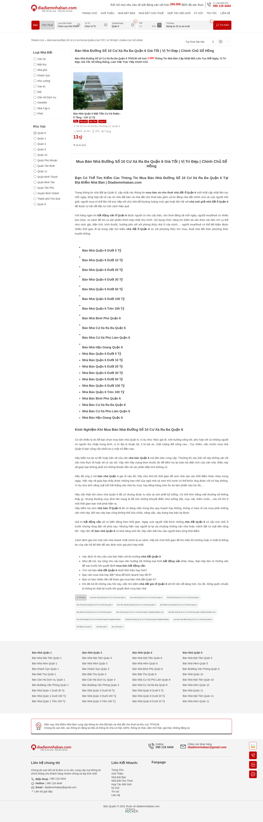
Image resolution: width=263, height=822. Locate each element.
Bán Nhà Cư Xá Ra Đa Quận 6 (104, 328)
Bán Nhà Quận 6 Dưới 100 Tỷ (103, 299)
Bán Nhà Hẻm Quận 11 (196, 701)
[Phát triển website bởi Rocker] (131, 807)
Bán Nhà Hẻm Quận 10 (196, 685)
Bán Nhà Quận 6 (142, 652)
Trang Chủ (89, 13)
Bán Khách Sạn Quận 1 (45, 668)
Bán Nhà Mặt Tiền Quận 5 (197, 658)
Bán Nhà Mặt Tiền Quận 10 (198, 679)
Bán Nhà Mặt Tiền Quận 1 (47, 658)
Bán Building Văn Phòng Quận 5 (201, 668)
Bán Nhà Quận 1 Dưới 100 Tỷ (49, 695)
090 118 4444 (222, 5)
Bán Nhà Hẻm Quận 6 (145, 663)
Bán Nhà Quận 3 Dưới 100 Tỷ (99, 695)
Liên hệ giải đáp (41, 791)
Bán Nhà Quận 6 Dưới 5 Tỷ (101, 250)
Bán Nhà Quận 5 (192, 652)
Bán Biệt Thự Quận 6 (144, 674)
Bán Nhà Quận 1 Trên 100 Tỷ (48, 701)
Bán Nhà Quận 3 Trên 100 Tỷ (99, 701)
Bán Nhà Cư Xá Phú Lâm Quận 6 (106, 337)
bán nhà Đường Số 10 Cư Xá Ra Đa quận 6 (146, 597)
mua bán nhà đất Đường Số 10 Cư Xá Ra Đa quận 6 (193, 619)
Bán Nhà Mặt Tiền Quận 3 (97, 658)
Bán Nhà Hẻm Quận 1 (44, 663)
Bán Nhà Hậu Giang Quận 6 (102, 347)
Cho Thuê (47, 25)
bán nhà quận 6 (117, 627)
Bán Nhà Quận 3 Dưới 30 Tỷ (98, 690)
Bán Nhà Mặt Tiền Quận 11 (198, 695)
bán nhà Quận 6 (105, 530)
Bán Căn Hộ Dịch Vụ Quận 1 (48, 679)
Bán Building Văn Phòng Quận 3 (100, 685)
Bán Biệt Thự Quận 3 (94, 674)
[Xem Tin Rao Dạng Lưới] (220, 41)
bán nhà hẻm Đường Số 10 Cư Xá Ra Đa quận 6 (95, 605)
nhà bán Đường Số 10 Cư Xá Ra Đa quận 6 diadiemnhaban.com (192, 612)
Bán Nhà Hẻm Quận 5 (195, 663)
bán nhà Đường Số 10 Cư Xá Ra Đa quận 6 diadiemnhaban (99, 619)
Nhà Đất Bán (126, 13)
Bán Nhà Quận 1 (42, 652)
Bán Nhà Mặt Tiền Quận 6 (147, 658)
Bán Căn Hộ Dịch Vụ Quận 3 (98, 679)
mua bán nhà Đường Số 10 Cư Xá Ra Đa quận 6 (107, 597)
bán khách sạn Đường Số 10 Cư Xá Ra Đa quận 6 (178, 605)
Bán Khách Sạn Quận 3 (95, 668)
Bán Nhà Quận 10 (193, 674)
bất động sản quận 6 (84, 627)
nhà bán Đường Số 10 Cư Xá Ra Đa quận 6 (183, 597)
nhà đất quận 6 (101, 627)
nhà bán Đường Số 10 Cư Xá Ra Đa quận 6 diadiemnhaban (147, 619)
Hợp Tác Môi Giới (178, 13)
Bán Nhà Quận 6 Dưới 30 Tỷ (102, 279)
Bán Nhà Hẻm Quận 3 (94, 663)
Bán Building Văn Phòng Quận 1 (50, 685)
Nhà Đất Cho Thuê (151, 13)
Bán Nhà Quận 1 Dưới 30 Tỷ (48, 690)
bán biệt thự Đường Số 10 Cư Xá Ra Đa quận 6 (94, 612)
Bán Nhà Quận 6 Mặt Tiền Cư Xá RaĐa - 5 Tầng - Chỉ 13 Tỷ (97, 115)
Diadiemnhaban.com (125, 182)
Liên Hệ (225, 13)
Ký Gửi (198, 13)
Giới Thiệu (107, 13)
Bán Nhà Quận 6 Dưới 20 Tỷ (102, 270)
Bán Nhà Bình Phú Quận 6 (101, 318)
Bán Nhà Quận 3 (92, 652)
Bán (35, 25)
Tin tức (212, 13)
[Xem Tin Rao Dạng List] (228, 41)
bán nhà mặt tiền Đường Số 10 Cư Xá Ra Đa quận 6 (136, 605)
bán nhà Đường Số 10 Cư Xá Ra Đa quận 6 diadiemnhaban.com (140, 612)
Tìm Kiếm (222, 25)
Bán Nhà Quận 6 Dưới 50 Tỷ (102, 289)
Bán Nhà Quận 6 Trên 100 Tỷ (103, 308)
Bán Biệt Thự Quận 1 (44, 674)
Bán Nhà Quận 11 (193, 690)
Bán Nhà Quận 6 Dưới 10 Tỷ (102, 260)
